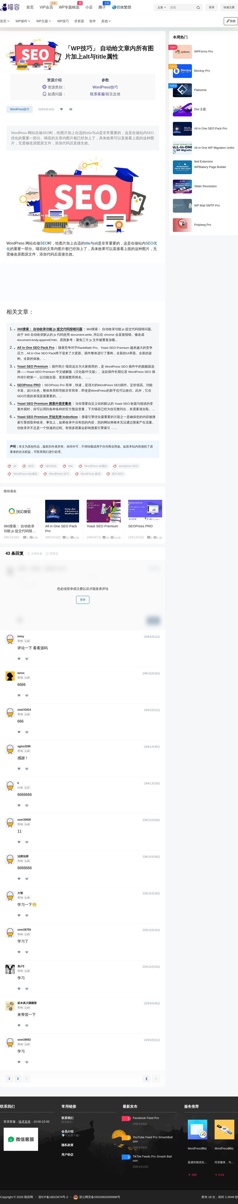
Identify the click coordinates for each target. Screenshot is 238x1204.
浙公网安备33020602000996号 (96, 1197)
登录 (211, 7)
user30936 (24, 819)
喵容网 (28, 1197)
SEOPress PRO (29, 385)
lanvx (21, 673)
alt (96, 243)
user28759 (24, 929)
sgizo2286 (23, 746)
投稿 (230, 21)
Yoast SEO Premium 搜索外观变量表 (44, 403)
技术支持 (24, 1121)
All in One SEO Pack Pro (36, 347)
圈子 (102, 5)
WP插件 (23, 21)
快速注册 (229, 7)
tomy (20, 636)
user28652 (24, 1039)
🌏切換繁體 (121, 7)
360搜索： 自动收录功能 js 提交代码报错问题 (50, 329)
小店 (89, 7)
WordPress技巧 (105, 87)
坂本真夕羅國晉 (27, 1003)
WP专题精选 (69, 5)
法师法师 (22, 856)
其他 (106, 21)
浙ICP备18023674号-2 (53, 1197)
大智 (20, 893)
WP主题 (44, 21)
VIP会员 (46, 5)
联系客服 (97, 94)
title (87, 243)
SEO (44, 243)
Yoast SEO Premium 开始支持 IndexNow (47, 417)
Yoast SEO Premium (32, 366)
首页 (30, 7)
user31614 (24, 709)
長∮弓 (21, 966)
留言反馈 (113, 94)
